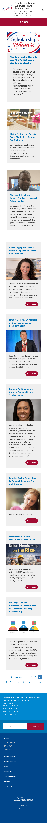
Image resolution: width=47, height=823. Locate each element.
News (6, 766)
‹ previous (19, 677)
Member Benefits (10, 761)
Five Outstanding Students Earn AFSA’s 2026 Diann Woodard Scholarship (23, 60)
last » (39, 682)
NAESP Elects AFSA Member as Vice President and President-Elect (23, 322)
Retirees (7, 781)
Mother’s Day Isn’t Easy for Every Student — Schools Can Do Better (23, 137)
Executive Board (10, 742)
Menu (42, 9)
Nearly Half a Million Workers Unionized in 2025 (22, 538)
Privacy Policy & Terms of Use (23, 808)
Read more (32, 304)
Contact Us (8, 786)
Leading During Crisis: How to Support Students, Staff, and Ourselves (23, 481)
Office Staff (8, 746)
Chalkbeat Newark (10, 776)
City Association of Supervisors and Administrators (25, 5)
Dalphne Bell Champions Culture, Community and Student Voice (21, 392)
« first (9, 677)
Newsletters (8, 771)
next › (31, 682)
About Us (7, 738)
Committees (8, 749)
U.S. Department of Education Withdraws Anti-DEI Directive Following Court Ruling (23, 607)
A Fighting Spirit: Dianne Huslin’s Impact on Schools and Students (22, 250)
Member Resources (10, 756)
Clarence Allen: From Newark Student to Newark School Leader (23, 198)
